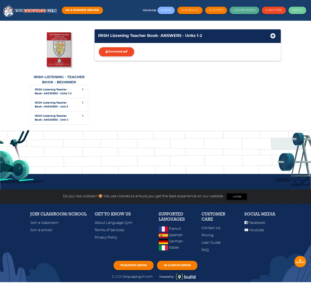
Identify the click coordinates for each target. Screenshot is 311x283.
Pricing (208, 235)
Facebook (254, 223)
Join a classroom (44, 223)
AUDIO (166, 10)
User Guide (211, 242)
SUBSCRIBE (273, 10)
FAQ (205, 250)
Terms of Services (109, 230)
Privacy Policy (106, 237)
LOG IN (297, 10)
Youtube (254, 230)
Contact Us (211, 228)
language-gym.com (138, 277)
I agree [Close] (236, 197)
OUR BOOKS (190, 10)
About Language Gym (113, 223)
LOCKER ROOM (244, 10)
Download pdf (118, 52)
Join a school (41, 230)
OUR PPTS (216, 10)
